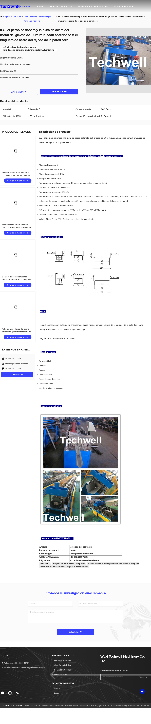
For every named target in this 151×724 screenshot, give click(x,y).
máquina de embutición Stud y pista (68, 564)
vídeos (40, 6)
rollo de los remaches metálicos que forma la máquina (64, 566)
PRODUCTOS (23, 6)
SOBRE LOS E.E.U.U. (61, 6)
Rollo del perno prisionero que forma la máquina (37, 19)
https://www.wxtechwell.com (84, 560)
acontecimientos (123, 6)
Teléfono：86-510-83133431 (15, 663)
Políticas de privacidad (12, 705)
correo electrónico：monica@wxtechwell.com (23, 668)
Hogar (6, 6)
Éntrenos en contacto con (93, 6)
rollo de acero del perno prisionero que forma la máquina (113, 564)
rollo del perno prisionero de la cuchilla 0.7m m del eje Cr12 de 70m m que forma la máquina (16, 175)
